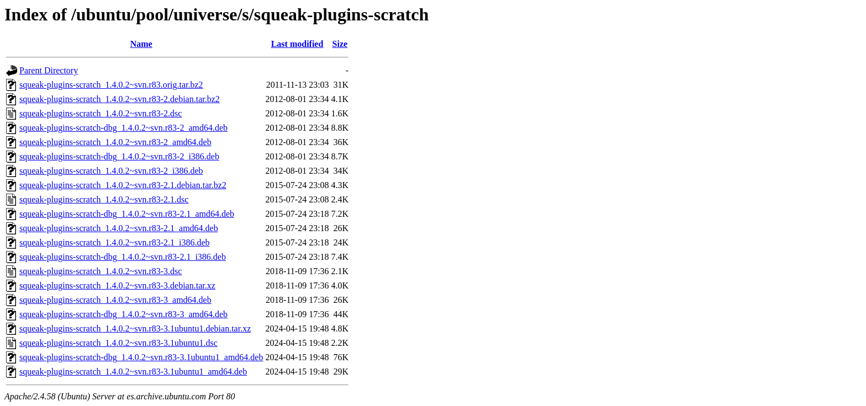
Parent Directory (48, 70)
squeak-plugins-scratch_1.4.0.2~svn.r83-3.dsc (100, 271)
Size (340, 44)
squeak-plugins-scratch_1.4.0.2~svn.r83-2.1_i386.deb (114, 242)
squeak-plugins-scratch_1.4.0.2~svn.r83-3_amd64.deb (115, 299)
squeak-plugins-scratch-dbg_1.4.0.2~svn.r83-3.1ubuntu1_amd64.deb (141, 357)
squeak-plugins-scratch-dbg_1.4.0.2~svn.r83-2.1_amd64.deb (126, 213)
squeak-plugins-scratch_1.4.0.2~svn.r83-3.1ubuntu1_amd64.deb (133, 371)
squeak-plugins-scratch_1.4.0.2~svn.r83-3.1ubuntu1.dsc (118, 343)
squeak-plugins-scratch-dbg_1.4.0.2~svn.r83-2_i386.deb (119, 156)
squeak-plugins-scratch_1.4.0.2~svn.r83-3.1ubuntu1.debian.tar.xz (135, 328)
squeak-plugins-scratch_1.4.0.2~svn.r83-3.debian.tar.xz (117, 285)
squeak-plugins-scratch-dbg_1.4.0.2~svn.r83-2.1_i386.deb (122, 256)
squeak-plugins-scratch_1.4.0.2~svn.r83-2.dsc (100, 113)
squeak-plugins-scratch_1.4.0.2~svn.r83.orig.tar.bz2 (111, 84)
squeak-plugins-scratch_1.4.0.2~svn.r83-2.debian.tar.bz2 (119, 99)
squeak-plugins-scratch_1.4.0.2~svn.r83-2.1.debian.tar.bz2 (122, 185)
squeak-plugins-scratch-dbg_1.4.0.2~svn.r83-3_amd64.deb (123, 314)
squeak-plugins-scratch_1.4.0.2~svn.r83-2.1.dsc (103, 199)
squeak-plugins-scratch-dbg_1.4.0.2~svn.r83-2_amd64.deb (123, 127)
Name (141, 44)
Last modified (297, 44)
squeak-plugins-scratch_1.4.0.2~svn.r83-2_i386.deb (111, 170)
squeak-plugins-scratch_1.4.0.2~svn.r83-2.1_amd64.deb (118, 228)
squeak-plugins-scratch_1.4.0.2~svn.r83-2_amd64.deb (115, 142)
